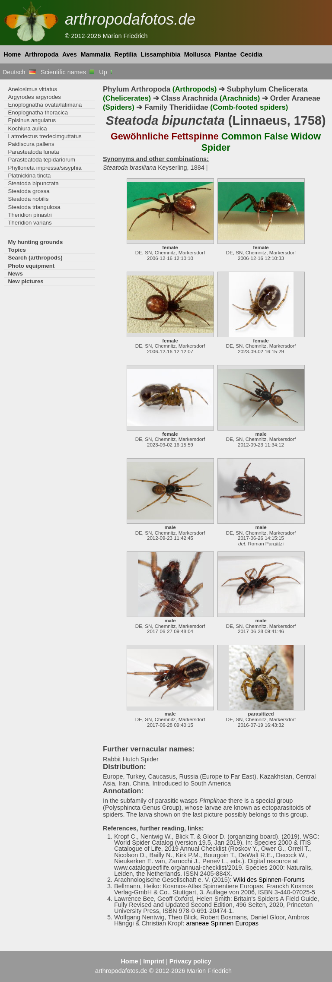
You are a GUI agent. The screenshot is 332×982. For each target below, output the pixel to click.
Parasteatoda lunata (33, 152)
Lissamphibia (160, 54)
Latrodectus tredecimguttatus (44, 136)
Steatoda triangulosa (34, 207)
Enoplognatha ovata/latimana (45, 104)
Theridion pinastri (29, 215)
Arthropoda (41, 54)
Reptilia (126, 54)
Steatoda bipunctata (33, 183)
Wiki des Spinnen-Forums (269, 879)
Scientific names (67, 72)
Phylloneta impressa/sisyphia (44, 168)
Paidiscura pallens (31, 144)
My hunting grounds (35, 242)
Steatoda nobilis (28, 199)
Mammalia (95, 54)
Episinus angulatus (32, 120)
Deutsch (19, 72)
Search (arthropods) (35, 257)
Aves (69, 54)
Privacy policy (190, 961)
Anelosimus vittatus (32, 89)
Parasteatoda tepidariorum (41, 159)
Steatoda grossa (28, 191)
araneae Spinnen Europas (222, 923)
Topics (17, 250)
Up (106, 72)
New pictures (25, 281)
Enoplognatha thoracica (38, 112)
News (15, 273)
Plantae (225, 54)
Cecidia (251, 54)
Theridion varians (29, 222)
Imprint (153, 961)
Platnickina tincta (29, 175)
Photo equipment (31, 266)
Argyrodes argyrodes (34, 97)
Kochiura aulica (27, 128)
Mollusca (197, 54)
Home (12, 54)
